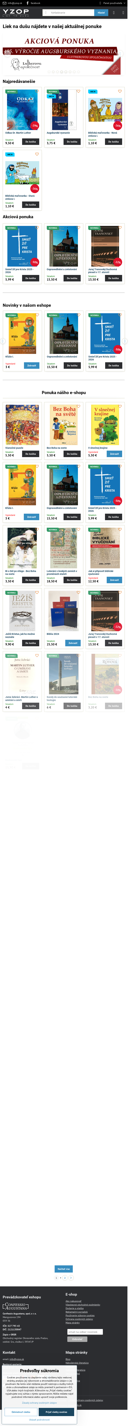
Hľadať (101, 12)
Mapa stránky (73, 1322)
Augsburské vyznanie (58, 132)
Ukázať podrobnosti (39, 1419)
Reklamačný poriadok (77, 1311)
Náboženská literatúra (77, 1362)
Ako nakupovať (73, 1301)
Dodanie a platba (75, 1308)
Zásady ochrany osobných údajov (85, 1400)
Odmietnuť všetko (21, 1412)
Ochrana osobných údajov (79, 1319)
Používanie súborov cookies (80, 1315)
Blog (68, 1359)
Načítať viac (64, 1268)
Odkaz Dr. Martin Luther (18, 132)
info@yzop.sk (17, 1359)
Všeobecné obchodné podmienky (83, 1304)
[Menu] (123, 12)
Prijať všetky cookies (56, 1412)
